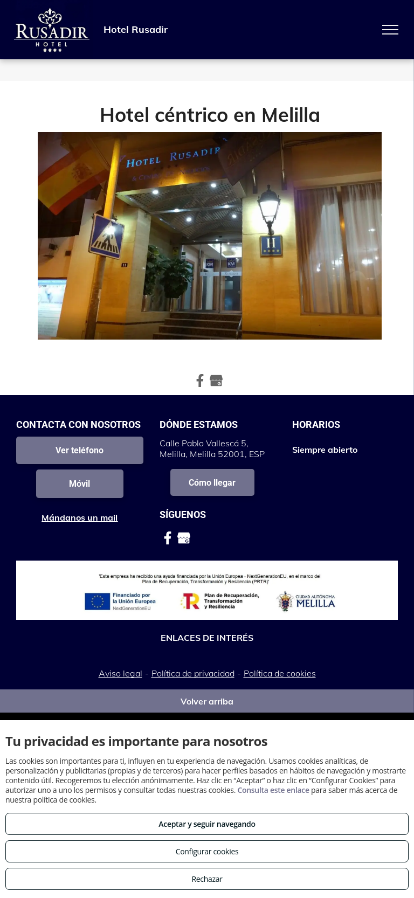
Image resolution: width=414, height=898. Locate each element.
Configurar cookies (207, 851)
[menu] (390, 30)
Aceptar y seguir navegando (206, 824)
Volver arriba (207, 701)
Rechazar (206, 879)
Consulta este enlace (273, 790)
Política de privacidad (192, 673)
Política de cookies (280, 673)
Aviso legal (120, 673)
